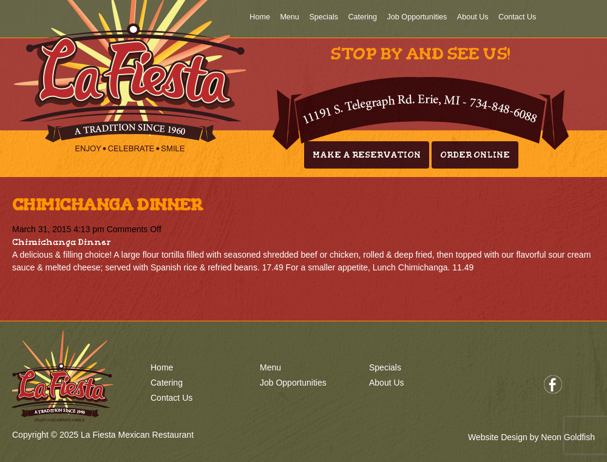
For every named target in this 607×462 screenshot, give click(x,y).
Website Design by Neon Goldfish (531, 437)
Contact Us (517, 17)
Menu (289, 17)
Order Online (475, 155)
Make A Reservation (367, 155)
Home (259, 17)
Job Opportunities (417, 17)
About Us (473, 17)
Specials (323, 17)
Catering (362, 17)
